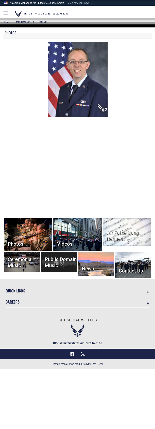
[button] (80, 3)
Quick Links (15, 291)
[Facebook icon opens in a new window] (72, 354)
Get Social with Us (77, 320)
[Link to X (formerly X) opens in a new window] (83, 354)
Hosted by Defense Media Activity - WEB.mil (77, 363)
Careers (12, 302)
